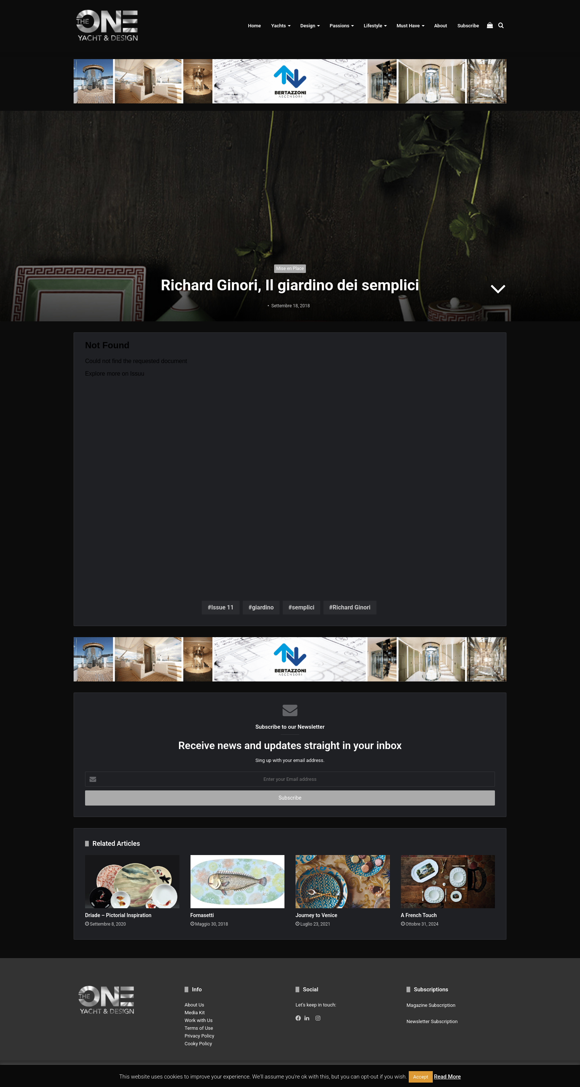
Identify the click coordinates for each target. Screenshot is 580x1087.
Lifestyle (373, 25)
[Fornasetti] (237, 881)
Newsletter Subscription (432, 1021)
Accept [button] (420, 1077)
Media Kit (195, 1012)
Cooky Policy (198, 1043)
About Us (194, 1005)
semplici (303, 607)
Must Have (408, 25)
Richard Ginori (351, 607)
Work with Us (199, 1020)
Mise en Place (290, 268)
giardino (263, 607)
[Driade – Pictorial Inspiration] (132, 881)
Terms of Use (199, 1028)
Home (254, 25)
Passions (339, 25)
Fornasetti (202, 915)
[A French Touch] (448, 881)
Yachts (278, 25)
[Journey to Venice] (343, 881)
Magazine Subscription (431, 1005)
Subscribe (468, 25)
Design (307, 25)
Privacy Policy (199, 1036)
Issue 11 (222, 607)
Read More (447, 1076)
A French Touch (419, 915)
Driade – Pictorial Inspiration (118, 915)
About (440, 25)
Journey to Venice (316, 915)
